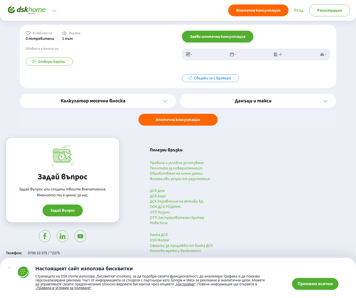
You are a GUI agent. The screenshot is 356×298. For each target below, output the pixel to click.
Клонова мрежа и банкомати (175, 251)
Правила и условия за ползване (177, 163)
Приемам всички (315, 283)
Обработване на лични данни (176, 174)
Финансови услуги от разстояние (180, 179)
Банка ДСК (159, 235)
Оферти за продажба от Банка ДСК (181, 246)
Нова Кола (159, 223)
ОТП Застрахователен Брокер (177, 218)
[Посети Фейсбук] (45, 236)
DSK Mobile (159, 240)
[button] (98, 101)
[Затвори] (9, 267)
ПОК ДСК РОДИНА (165, 207)
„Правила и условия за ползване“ (63, 287)
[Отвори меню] (54, 10)
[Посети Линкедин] (62, 236)
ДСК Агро (158, 196)
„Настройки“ (185, 284)
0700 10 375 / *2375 (44, 253)
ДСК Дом (157, 191)
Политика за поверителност (176, 168)
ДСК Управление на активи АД (176, 202)
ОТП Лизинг (160, 212)
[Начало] (26, 10)
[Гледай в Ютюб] (80, 236)
